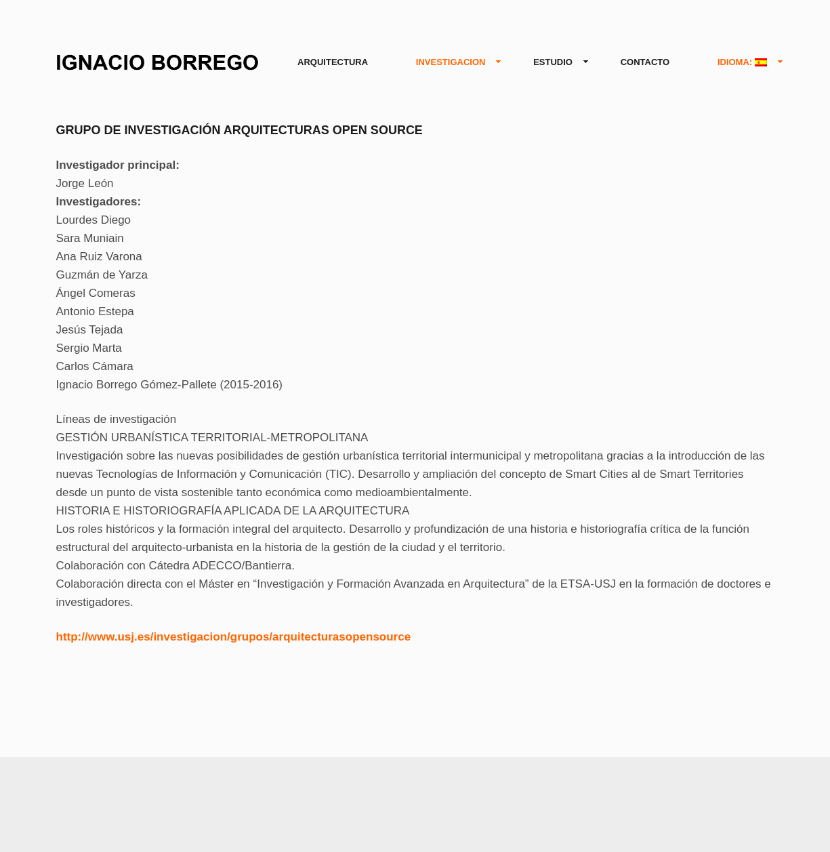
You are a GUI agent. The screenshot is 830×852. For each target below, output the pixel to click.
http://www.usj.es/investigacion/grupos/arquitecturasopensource (233, 636)
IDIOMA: (745, 63)
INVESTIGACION (453, 63)
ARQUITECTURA (332, 62)
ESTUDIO (555, 63)
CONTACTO (645, 62)
